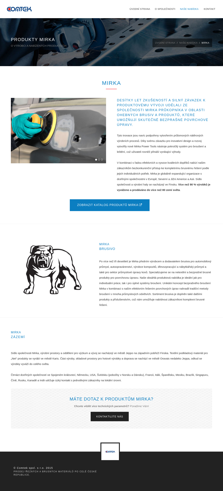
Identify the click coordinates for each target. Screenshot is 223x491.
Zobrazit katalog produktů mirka (109, 205)
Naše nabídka (189, 9)
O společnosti (165, 9)
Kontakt (209, 9)
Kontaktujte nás (109, 416)
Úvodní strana (140, 9)
